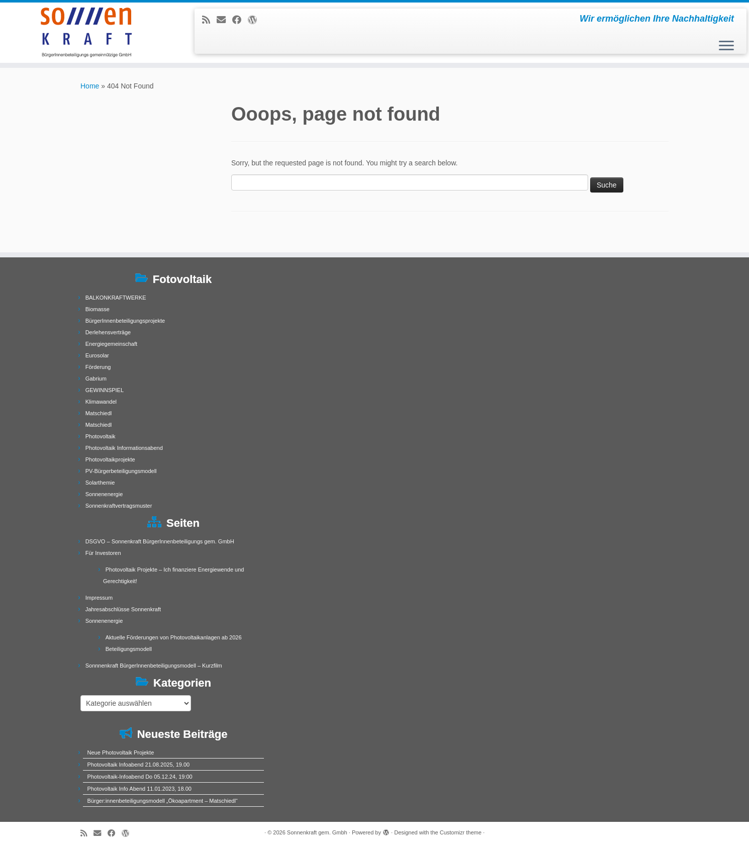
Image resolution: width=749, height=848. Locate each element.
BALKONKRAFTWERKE (115, 298)
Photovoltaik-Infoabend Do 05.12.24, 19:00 (140, 777)
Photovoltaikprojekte (110, 459)
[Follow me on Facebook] (240, 20)
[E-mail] (224, 20)
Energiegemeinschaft (111, 344)
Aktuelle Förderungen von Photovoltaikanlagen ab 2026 (174, 637)
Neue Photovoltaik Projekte (120, 752)
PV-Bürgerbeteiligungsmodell (121, 471)
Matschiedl (98, 413)
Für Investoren (103, 553)
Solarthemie (100, 483)
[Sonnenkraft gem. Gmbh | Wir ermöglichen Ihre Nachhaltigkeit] (86, 33)
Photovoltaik (100, 436)
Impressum (99, 598)
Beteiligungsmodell (129, 649)
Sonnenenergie (104, 494)
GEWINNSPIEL (104, 390)
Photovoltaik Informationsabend (124, 448)
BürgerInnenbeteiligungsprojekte (125, 321)
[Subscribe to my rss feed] (209, 20)
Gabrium (96, 378)
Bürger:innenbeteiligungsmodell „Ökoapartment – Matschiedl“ (162, 801)
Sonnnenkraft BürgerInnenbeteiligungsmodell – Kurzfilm (153, 666)
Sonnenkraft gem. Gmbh (317, 832)
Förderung (98, 367)
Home (89, 86)
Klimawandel (101, 402)
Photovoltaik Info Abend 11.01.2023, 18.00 (139, 789)
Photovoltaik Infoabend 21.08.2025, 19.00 (138, 765)
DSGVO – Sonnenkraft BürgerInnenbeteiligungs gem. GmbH (159, 541)
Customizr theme (461, 832)
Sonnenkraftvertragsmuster (118, 506)
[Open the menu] (726, 46)
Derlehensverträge (108, 332)
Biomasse (97, 309)
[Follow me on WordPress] (255, 20)
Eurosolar (97, 355)
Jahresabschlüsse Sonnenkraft (123, 609)
